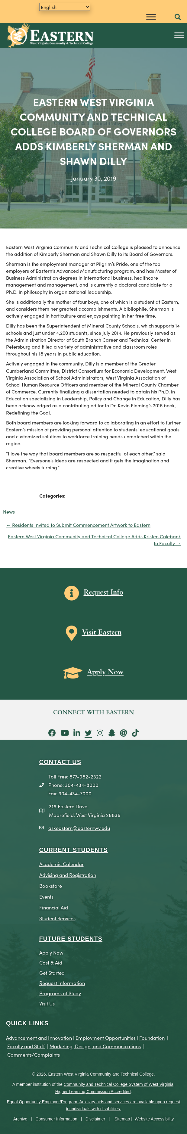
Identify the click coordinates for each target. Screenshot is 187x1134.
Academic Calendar (61, 863)
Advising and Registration (67, 874)
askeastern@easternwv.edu (79, 827)
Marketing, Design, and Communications (95, 1045)
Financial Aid (53, 907)
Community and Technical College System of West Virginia (118, 1084)
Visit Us (47, 1003)
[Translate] (64, 7)
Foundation (152, 1037)
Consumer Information (56, 1119)
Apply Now (51, 952)
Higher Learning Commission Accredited (93, 1091)
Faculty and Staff (26, 1045)
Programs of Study (60, 993)
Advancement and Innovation (39, 1037)
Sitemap (122, 1119)
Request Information (62, 982)
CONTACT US (60, 762)
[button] (178, 17)
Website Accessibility (154, 1119)
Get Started (52, 972)
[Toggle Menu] (151, 17)
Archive (20, 1119)
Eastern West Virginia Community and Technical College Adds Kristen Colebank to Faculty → (94, 539)
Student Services (57, 918)
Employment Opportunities (106, 1037)
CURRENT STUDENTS (73, 850)
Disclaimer (95, 1119)
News (9, 511)
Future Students (70, 938)
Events (46, 896)
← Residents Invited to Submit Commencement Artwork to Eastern (78, 524)
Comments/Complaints (33, 1054)
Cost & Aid (50, 962)
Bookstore (50, 885)
